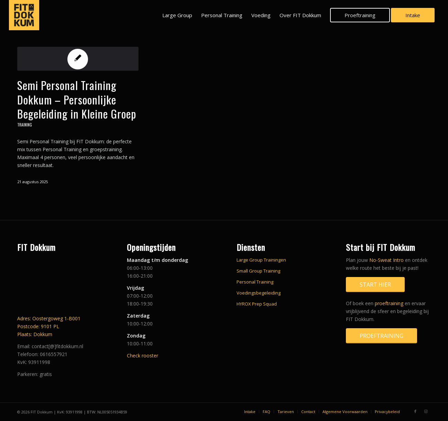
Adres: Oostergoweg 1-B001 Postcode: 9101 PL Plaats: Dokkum (48, 326)
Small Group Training (258, 271)
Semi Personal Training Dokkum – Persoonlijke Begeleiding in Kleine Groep (76, 99)
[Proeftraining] (381, 335)
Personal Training (255, 282)
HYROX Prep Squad (257, 304)
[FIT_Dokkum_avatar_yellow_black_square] (24, 15)
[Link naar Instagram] (425, 411)
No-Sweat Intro (386, 260)
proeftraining (389, 303)
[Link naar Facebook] (415, 411)
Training (24, 125)
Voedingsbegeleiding (259, 293)
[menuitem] (177, 15)
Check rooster (142, 355)
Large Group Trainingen (261, 260)
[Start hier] (375, 284)
